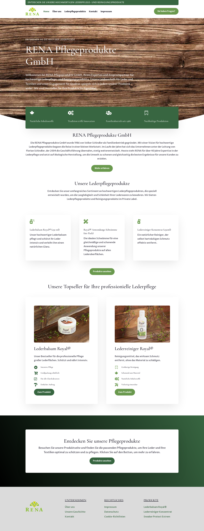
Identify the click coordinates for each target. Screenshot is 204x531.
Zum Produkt (44, 392)
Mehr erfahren (102, 168)
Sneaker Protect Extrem (157, 516)
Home (46, 11)
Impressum (106, 11)
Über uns (56, 11)
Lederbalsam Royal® (155, 507)
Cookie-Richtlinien (114, 516)
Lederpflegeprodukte (75, 11)
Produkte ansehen (102, 271)
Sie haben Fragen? (166, 11)
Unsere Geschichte (75, 511)
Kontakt (93, 11)
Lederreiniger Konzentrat (158, 511)
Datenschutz (111, 511)
